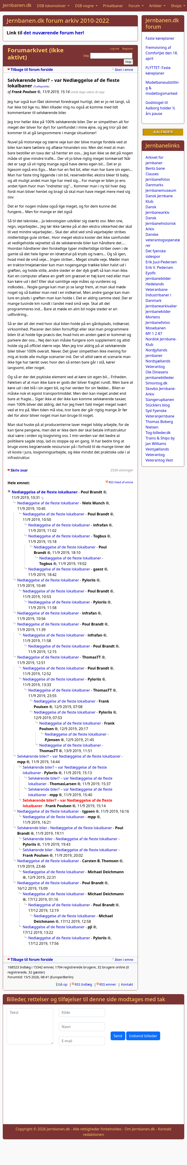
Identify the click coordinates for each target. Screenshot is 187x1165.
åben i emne (124, 69)
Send (118, 1035)
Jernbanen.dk (17, 5)
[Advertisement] (93, 1088)
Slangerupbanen (159, 399)
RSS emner (107, 984)
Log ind (114, 48)
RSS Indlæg (83, 984)
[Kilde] (82, 1012)
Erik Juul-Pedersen (161, 261)
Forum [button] (134, 5)
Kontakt (127, 984)
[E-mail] (82, 1041)
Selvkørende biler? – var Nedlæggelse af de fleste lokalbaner (69, 756)
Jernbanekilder (158, 311)
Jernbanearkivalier (161, 306)
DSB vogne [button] (85, 5)
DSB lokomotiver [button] (52, 5)
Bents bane (155, 168)
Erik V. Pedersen (159, 267)
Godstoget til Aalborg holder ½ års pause (160, 108)
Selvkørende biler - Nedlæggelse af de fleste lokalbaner (64, 827)
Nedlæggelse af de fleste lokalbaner (45, 492)
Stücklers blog (157, 405)
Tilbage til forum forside (32, 69)
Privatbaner (113, 5)
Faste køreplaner (159, 38)
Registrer (127, 48)
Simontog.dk (156, 383)
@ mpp (100, 92)
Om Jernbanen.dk (140, 1129)
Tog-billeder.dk (157, 432)
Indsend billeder (143, 1035)
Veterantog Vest (159, 460)
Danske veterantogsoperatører (162, 240)
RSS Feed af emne (121, 482)
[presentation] (145, 1017)
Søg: (86, 55)
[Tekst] (30, 1026)
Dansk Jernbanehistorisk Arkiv (160, 223)
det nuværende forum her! (54, 33)
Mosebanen (155, 328)
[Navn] (82, 1026)
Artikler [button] (156, 5)
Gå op (62, 984)
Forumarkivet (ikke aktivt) (36, 53)
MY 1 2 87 (153, 333)
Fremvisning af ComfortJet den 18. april (161, 53)
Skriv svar (19, 470)
